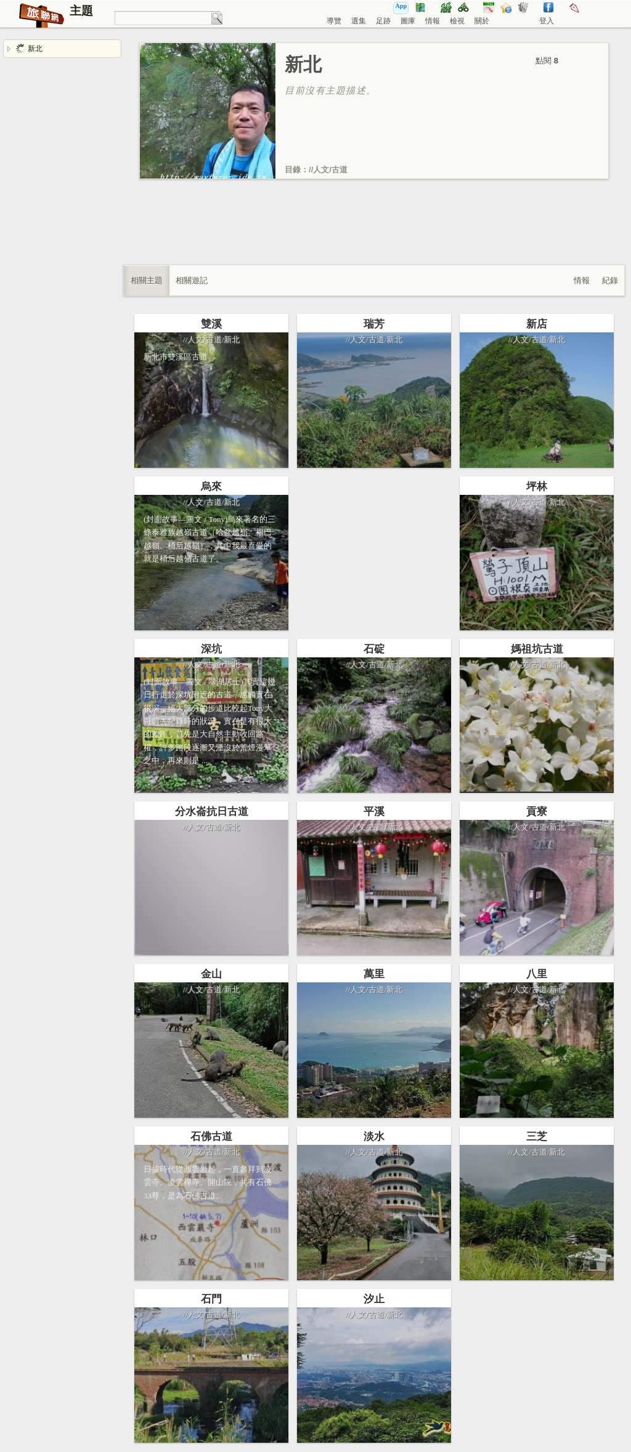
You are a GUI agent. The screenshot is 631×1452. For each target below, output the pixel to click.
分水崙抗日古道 (211, 811)
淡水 (374, 1136)
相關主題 (147, 280)
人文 (321, 169)
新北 (29, 49)
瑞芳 (374, 324)
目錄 (293, 169)
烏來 (211, 486)
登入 (546, 21)
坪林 (536, 486)
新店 (536, 324)
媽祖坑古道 (537, 649)
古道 (340, 169)
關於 (481, 21)
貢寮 (536, 811)
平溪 (374, 811)
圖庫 (408, 21)
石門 (211, 1299)
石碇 (374, 649)
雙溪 (211, 324)
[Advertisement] (374, 234)
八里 (536, 974)
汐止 (374, 1299)
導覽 (334, 21)
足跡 (383, 21)
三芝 (536, 1136)
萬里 (374, 974)
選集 (358, 21)
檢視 (457, 21)
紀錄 (610, 280)
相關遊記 (192, 280)
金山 (211, 974)
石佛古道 (211, 1136)
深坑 (211, 649)
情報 (432, 21)
